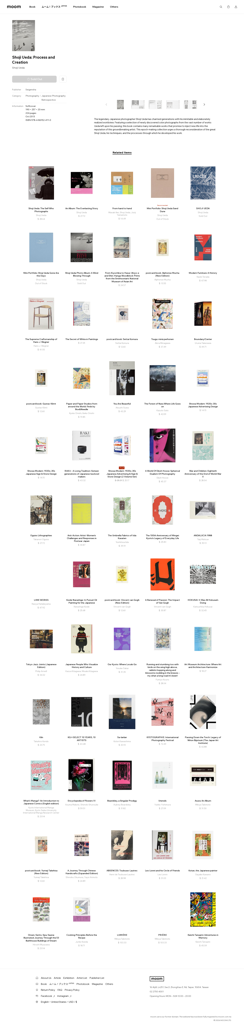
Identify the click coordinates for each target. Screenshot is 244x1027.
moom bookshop (14, 7)
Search (221, 7)
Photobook (79, 6)
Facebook (48, 995)
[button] (204, 104)
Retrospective (48, 99)
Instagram (64, 995)
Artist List (82, 977)
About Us (46, 977)
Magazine (98, 6)
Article (57, 977)
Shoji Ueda (18, 67)
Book (32, 6)
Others (114, 6)
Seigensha (31, 89)
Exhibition (68, 977)
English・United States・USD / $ (59, 1001)
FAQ (60, 989)
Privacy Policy (72, 989)
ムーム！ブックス (54, 6)
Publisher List (97, 977)
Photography (32, 95)
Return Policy (48, 989)
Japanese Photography (53, 95)
